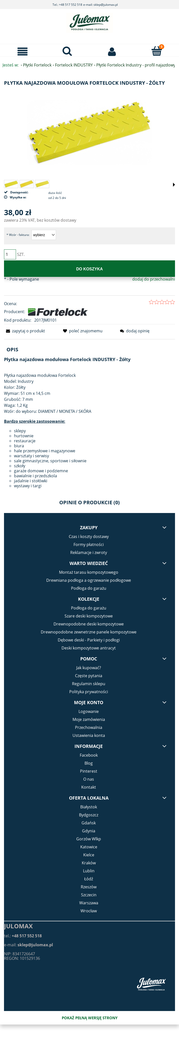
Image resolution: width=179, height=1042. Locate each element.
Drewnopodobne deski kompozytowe (89, 624)
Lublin (88, 871)
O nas (88, 779)
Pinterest (88, 771)
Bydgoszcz (88, 815)
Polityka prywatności (88, 691)
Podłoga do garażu (88, 588)
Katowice (88, 847)
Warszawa (88, 903)
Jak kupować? (88, 667)
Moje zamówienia (88, 719)
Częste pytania (88, 675)
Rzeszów (88, 887)
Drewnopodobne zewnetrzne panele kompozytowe (88, 632)
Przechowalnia (88, 727)
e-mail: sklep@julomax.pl (100, 4)
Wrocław (88, 911)
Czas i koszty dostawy (89, 536)
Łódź (88, 879)
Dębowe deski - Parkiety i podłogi (89, 640)
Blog (88, 763)
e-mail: (28, 945)
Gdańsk (89, 823)
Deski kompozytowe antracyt (89, 648)
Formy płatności (89, 544)
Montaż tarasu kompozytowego (88, 572)
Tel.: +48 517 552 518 (67, 4)
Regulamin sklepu (88, 683)
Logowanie (88, 711)
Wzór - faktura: (18, 235)
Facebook (89, 755)
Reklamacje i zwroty (88, 552)
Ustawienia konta (88, 735)
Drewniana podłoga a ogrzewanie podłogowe (88, 580)
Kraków (89, 863)
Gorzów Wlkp (88, 839)
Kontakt (88, 787)
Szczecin (88, 895)
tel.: (23, 936)
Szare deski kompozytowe (88, 616)
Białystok (88, 807)
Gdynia (88, 831)
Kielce (88, 855)
